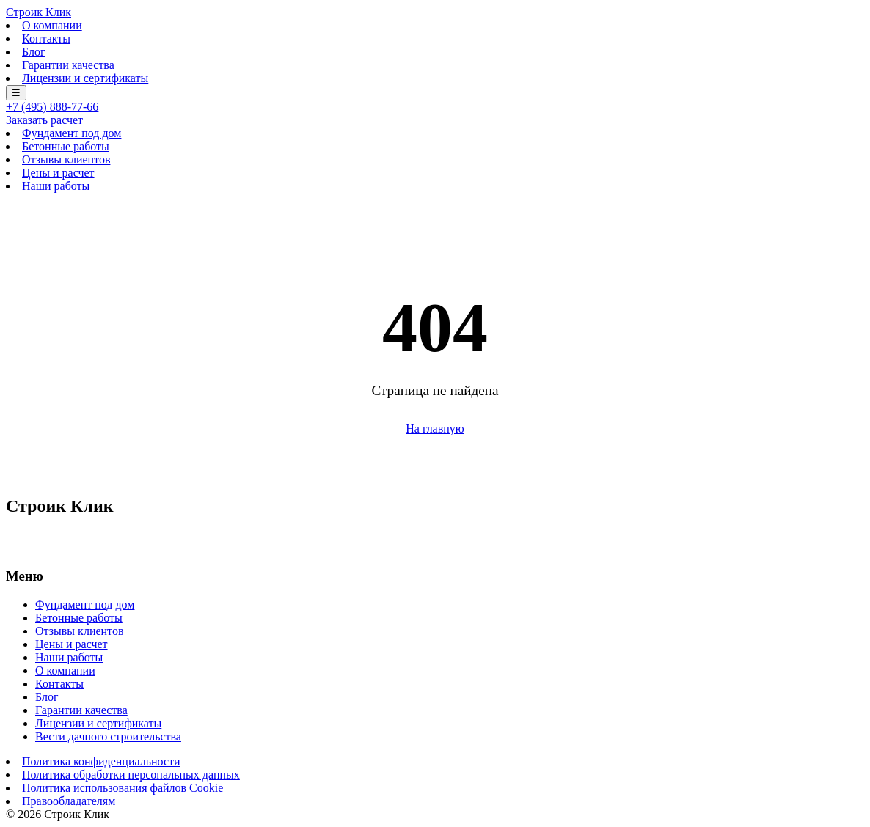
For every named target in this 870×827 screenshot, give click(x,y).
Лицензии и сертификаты (85, 78)
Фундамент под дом (71, 133)
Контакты (46, 38)
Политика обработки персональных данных (131, 774)
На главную (435, 428)
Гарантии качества (68, 65)
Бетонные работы (65, 146)
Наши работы (55, 186)
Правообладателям (68, 801)
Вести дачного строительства (108, 736)
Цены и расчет (58, 172)
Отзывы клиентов (66, 159)
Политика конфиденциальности (101, 761)
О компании (52, 25)
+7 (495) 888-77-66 (52, 106)
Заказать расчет (44, 120)
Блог (33, 51)
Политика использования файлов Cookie (122, 788)
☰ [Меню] (16, 92)
